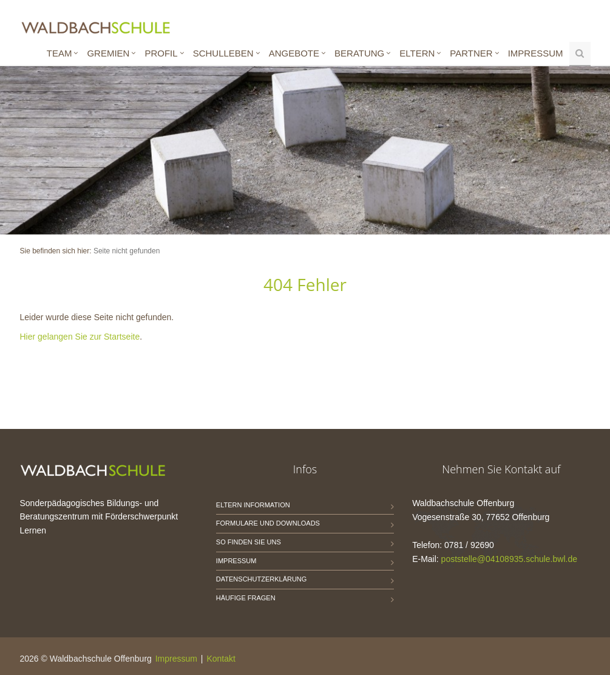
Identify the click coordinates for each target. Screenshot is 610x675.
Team (59, 53)
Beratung (359, 53)
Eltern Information (253, 505)
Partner (471, 53)
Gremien (108, 53)
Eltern (417, 53)
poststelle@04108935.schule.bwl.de (509, 559)
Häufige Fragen (246, 597)
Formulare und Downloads (268, 523)
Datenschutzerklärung (261, 579)
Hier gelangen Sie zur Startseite (80, 336)
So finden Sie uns (248, 542)
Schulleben (223, 53)
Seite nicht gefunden (126, 251)
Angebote (294, 53)
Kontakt (220, 658)
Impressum (535, 53)
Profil (160, 53)
